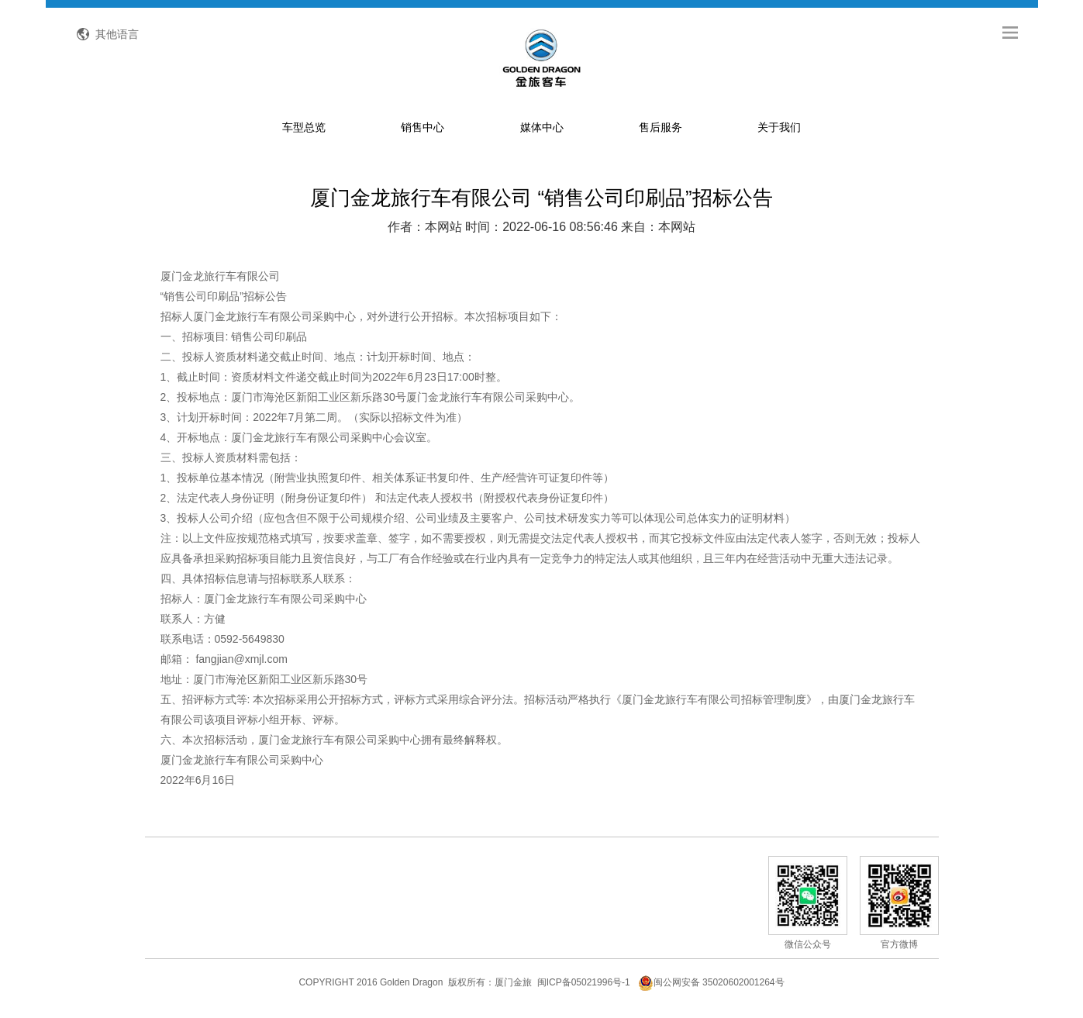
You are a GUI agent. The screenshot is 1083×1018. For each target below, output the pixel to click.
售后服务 (660, 127)
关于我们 (779, 127)
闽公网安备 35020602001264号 (711, 982)
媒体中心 (542, 127)
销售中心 (422, 127)
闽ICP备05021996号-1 (583, 982)
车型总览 (304, 127)
